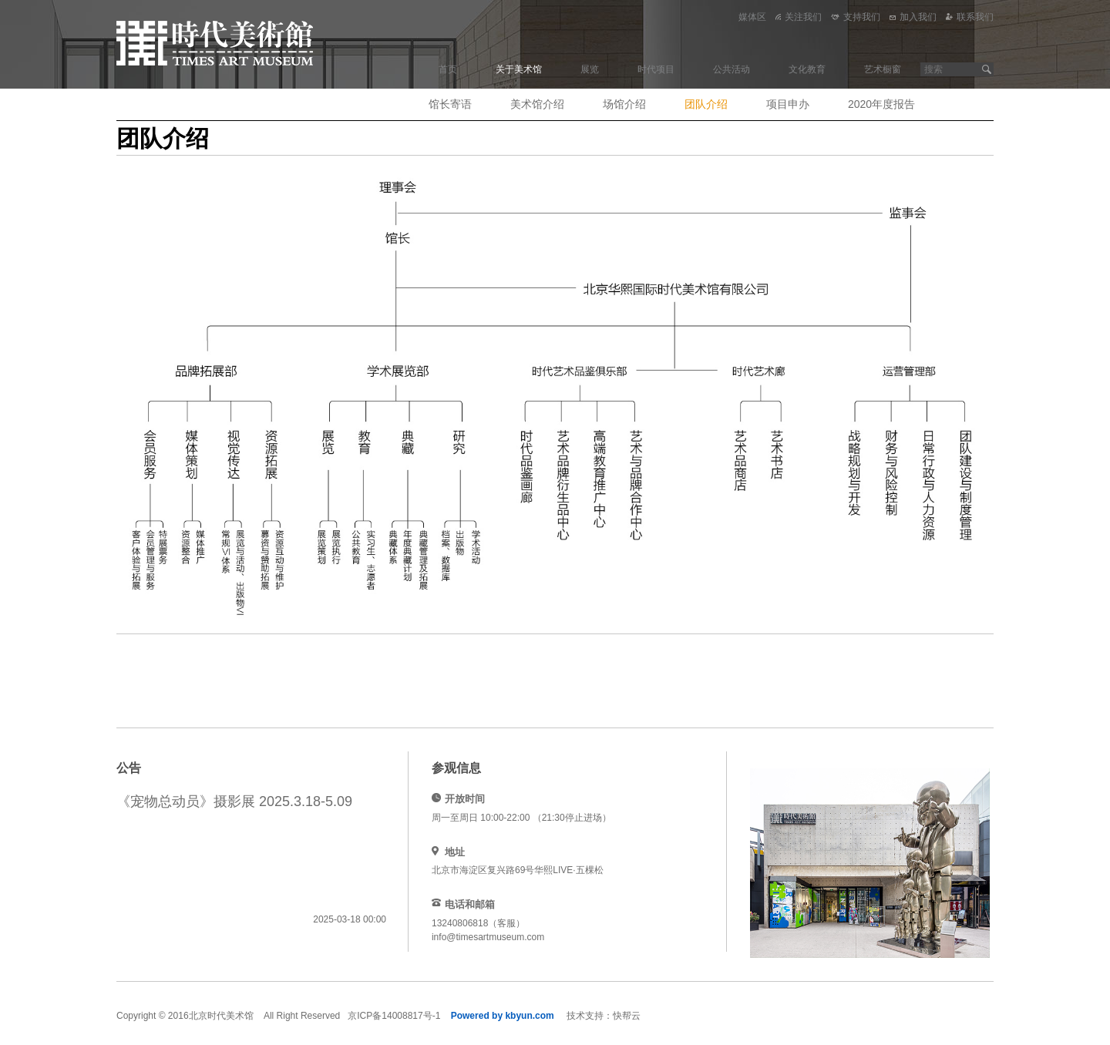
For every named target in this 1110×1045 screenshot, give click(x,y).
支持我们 (855, 17)
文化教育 (807, 69)
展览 (589, 69)
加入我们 (913, 17)
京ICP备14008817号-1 (394, 1015)
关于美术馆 (519, 69)
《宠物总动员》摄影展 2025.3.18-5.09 (234, 801)
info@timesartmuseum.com (488, 937)
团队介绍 (706, 104)
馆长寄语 (450, 104)
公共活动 (731, 69)
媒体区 (752, 17)
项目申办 (787, 104)
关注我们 (798, 17)
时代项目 (655, 69)
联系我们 (970, 17)
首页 (448, 69)
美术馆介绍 (537, 104)
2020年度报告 (881, 104)
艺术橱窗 (882, 69)
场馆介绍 (624, 104)
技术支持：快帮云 (604, 1015)
